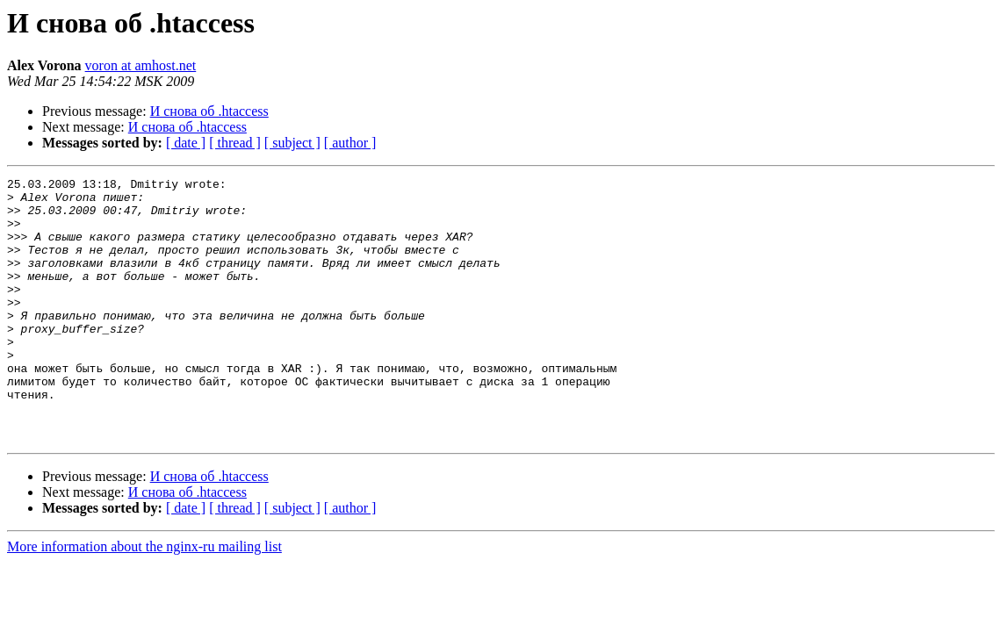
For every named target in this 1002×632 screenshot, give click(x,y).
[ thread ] (235, 142)
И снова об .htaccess (209, 111)
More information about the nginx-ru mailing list (144, 599)
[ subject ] (292, 142)
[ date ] (185, 142)
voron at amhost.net (141, 65)
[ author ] (350, 142)
